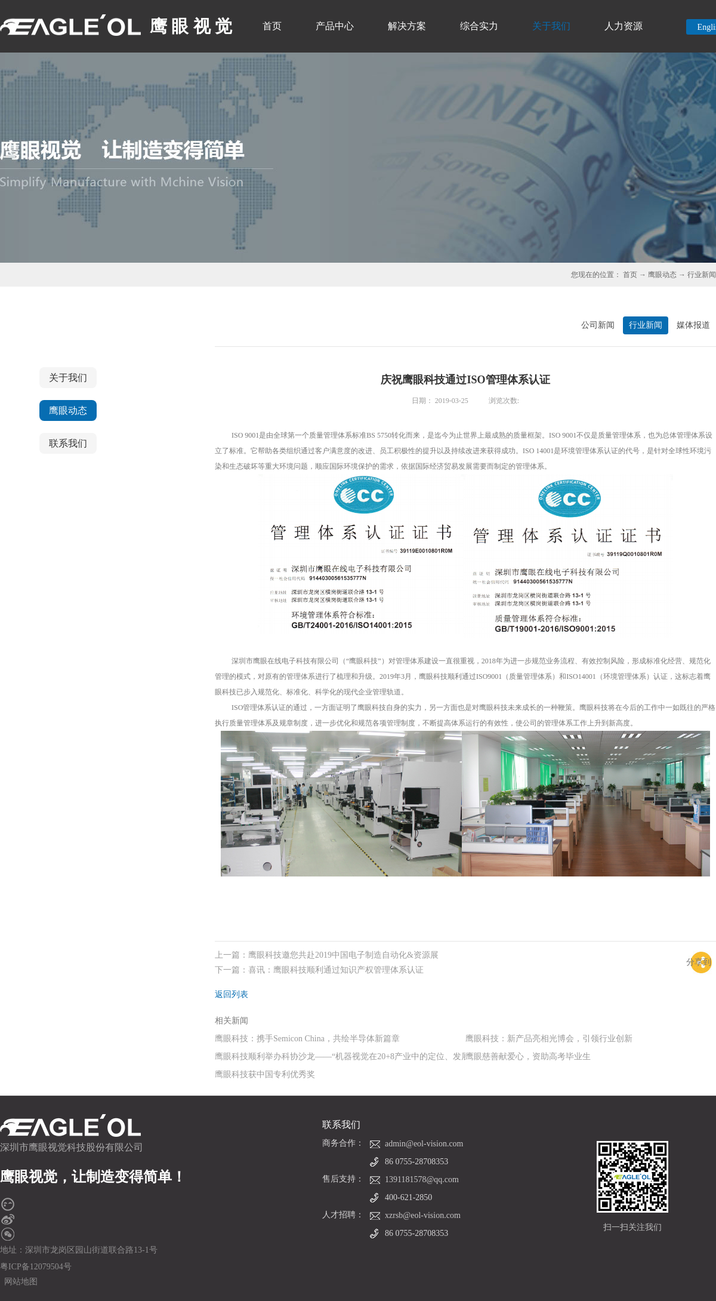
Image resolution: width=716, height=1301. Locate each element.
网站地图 (19, 1281)
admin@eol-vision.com (424, 1143)
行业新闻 (701, 274)
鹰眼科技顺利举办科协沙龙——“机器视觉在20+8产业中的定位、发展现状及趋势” (365, 1056)
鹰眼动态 (662, 274)
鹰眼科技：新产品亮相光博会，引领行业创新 (548, 1038)
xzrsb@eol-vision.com (423, 1215)
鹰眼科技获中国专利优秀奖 (265, 1074)
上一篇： (327, 955)
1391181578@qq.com (422, 1179)
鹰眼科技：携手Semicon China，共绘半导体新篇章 (307, 1038)
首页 (272, 26)
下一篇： (319, 969)
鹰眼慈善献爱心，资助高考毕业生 (528, 1056)
